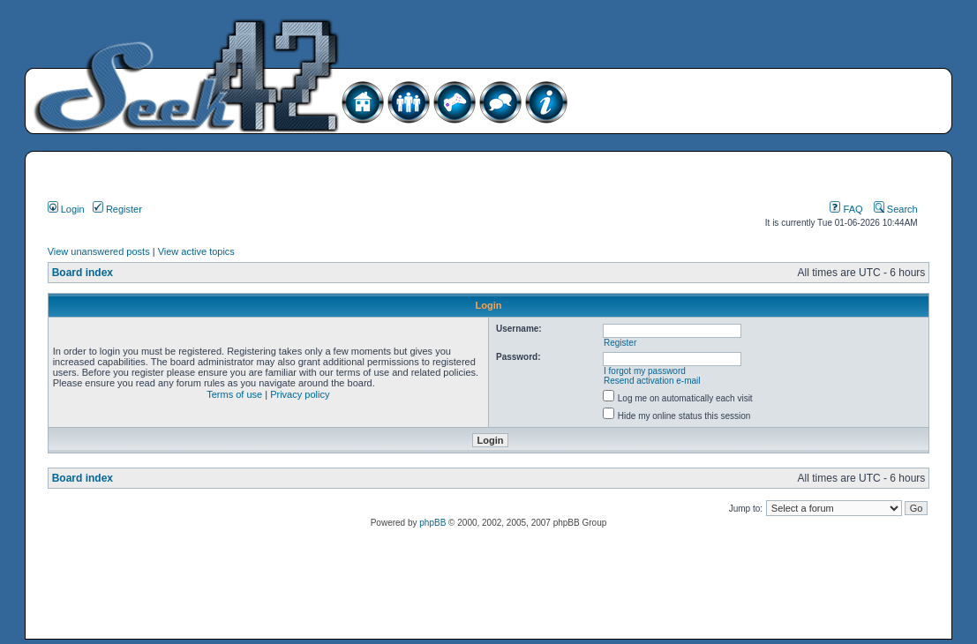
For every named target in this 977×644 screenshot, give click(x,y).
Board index (82, 272)
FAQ (846, 209)
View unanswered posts (99, 251)
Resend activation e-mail (652, 381)
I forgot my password (645, 371)
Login (66, 209)
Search (896, 209)
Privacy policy (299, 394)
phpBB (432, 523)
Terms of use (234, 394)
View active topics (196, 251)
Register (117, 209)
